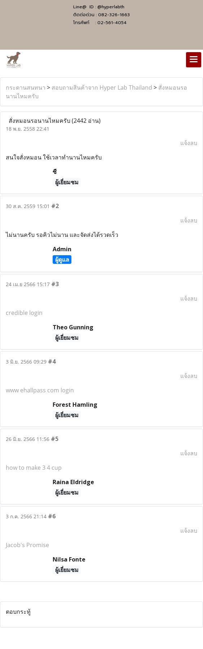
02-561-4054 (112, 22)
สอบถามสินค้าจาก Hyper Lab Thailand (102, 87)
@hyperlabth (110, 7)
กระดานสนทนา (25, 87)
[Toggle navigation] (194, 60)
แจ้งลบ (188, 143)
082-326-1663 (114, 15)
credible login (24, 313)
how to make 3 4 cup (34, 468)
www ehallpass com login (40, 390)
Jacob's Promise (27, 545)
